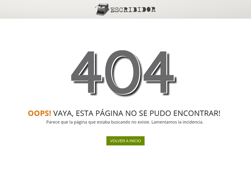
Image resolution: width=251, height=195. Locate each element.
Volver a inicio (125, 141)
